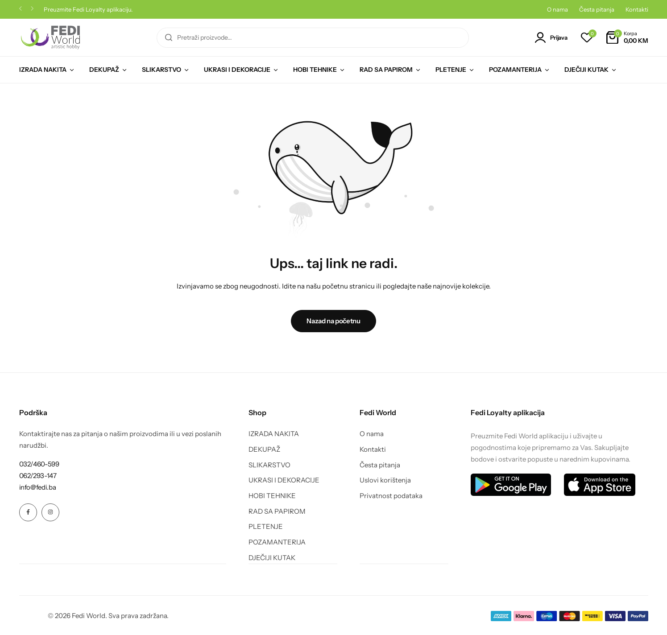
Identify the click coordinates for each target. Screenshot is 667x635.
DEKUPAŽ (104, 70)
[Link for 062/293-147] (38, 475)
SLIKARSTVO (161, 70)
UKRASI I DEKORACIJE (237, 70)
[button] (20, 9)
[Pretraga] (168, 38)
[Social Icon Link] (28, 512)
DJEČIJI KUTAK (586, 70)
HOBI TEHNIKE (315, 70)
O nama (557, 9)
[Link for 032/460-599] (39, 464)
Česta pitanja (596, 9)
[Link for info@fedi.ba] (37, 487)
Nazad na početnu (333, 321)
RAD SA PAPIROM (386, 70)
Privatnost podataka (391, 496)
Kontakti (637, 9)
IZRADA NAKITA (42, 70)
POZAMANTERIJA (515, 70)
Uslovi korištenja (385, 480)
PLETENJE (450, 70)
